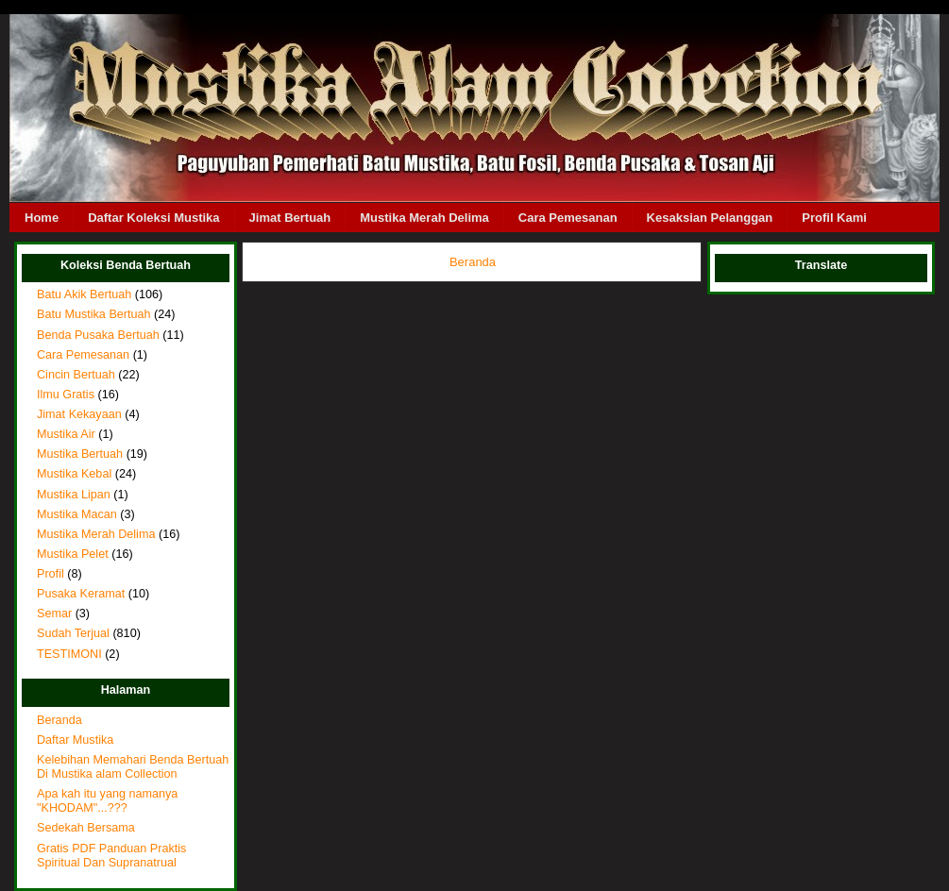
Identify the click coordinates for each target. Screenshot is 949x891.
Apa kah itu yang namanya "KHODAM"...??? (107, 801)
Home (42, 217)
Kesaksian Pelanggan (710, 217)
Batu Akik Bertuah (84, 294)
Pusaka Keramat (81, 593)
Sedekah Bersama (86, 827)
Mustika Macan (77, 514)
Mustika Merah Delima (424, 217)
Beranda (59, 720)
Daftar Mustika (75, 740)
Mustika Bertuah (80, 454)
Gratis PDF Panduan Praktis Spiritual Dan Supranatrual (111, 855)
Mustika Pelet (73, 554)
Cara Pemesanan (568, 217)
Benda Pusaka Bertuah (98, 335)
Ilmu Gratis (65, 394)
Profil (50, 573)
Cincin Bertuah (76, 374)
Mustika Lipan (73, 494)
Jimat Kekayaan (79, 414)
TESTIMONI (69, 654)
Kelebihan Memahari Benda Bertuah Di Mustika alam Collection (133, 767)
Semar (54, 613)
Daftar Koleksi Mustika (153, 217)
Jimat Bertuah (290, 217)
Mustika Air (66, 434)
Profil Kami (834, 217)
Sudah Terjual (73, 633)
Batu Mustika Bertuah (94, 314)
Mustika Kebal (74, 473)
